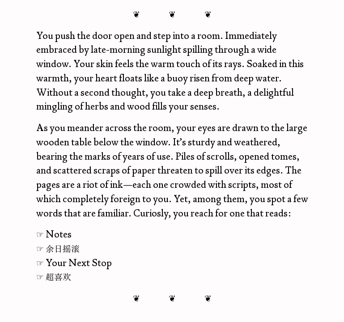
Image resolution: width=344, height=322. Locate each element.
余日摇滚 (63, 248)
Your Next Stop (79, 262)
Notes (59, 234)
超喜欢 (58, 276)
